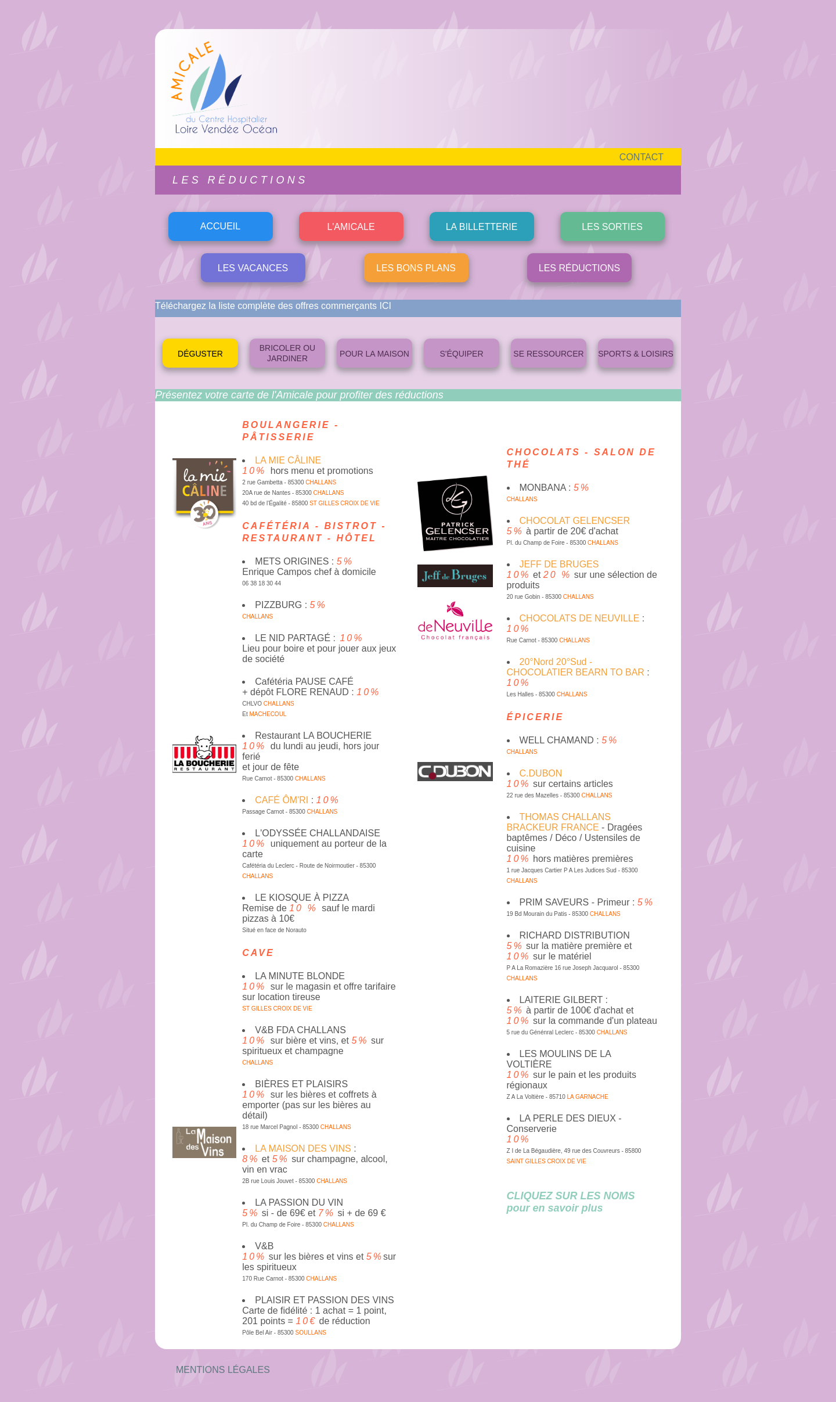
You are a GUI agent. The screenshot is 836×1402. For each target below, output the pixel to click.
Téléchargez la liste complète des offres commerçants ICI (273, 306)
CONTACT (641, 157)
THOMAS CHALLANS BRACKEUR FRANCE (559, 822)
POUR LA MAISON (374, 353)
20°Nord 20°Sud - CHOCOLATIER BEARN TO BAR (575, 667)
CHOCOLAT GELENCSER (575, 521)
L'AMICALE (350, 227)
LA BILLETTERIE (482, 227)
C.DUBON (541, 773)
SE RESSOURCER (548, 353)
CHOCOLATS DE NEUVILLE (580, 618)
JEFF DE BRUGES (559, 564)
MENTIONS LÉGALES (223, 1370)
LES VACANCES (253, 268)
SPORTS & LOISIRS (635, 353)
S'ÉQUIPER (461, 353)
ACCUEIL (220, 226)
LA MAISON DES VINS (303, 1148)
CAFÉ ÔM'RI (281, 800)
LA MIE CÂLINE (288, 460)
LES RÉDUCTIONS (579, 268)
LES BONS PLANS (416, 268)
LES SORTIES (612, 227)
